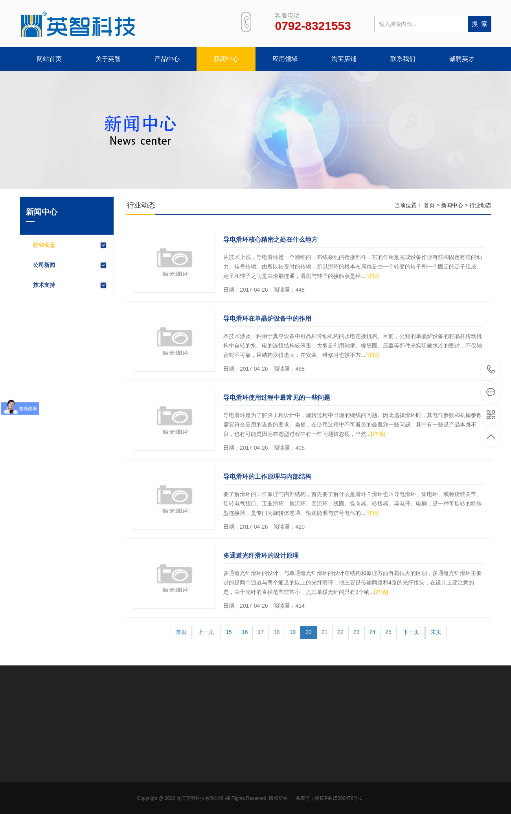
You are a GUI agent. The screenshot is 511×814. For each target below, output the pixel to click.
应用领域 (285, 58)
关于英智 (108, 58)
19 (293, 632)
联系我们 (402, 58)
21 (325, 632)
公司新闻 (70, 265)
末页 (435, 632)
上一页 (206, 632)
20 (308, 632)
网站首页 (49, 58)
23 (356, 632)
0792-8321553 (491, 370)
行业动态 (70, 245)
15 (229, 632)
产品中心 (167, 58)
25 (388, 632)
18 (277, 632)
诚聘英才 (461, 58)
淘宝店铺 (344, 58)
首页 (429, 205)
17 (260, 632)
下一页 (411, 632)
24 (372, 632)
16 (245, 632)
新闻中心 (226, 58)
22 (340, 632)
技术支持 (70, 285)
